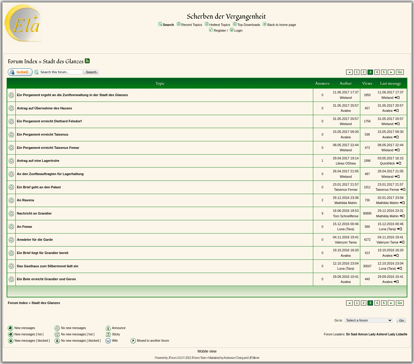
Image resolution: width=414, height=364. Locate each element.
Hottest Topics (219, 25)
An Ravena (25, 200)
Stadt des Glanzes (63, 61)
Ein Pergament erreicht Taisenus (42, 134)
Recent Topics (191, 25)
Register (220, 30)
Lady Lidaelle (397, 334)
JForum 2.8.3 (175, 357)
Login (238, 30)
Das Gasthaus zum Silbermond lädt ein (47, 266)
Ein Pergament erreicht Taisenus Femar (48, 147)
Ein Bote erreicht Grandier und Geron (46, 279)
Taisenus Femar (346, 189)
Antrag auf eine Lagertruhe (38, 160)
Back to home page (281, 25)
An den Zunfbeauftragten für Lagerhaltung (50, 174)
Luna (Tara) (345, 229)
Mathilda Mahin (345, 203)
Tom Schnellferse (345, 216)
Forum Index (22, 61)
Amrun (363, 334)
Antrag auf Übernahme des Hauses (44, 108)
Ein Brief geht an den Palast (39, 187)
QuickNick (387, 163)
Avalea (346, 110)
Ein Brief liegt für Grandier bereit (42, 253)
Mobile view (207, 351)
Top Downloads (248, 25)
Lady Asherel (377, 334)
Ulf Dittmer (253, 357)
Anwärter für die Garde (35, 239)
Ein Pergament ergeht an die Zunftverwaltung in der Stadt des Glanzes (72, 95)
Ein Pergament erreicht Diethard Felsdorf (49, 121)
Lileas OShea (346, 163)
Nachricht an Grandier (34, 213)
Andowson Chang (233, 357)
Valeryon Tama (346, 242)
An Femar (24, 226)
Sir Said (351, 334)
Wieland (346, 97)
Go (400, 72)
